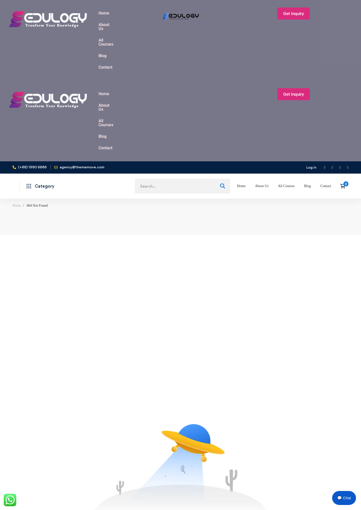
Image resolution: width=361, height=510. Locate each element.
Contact (191, 51)
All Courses (151, 13)
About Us (125, 13)
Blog (173, 51)
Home (104, 13)
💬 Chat (344, 498)
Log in (311, 82)
